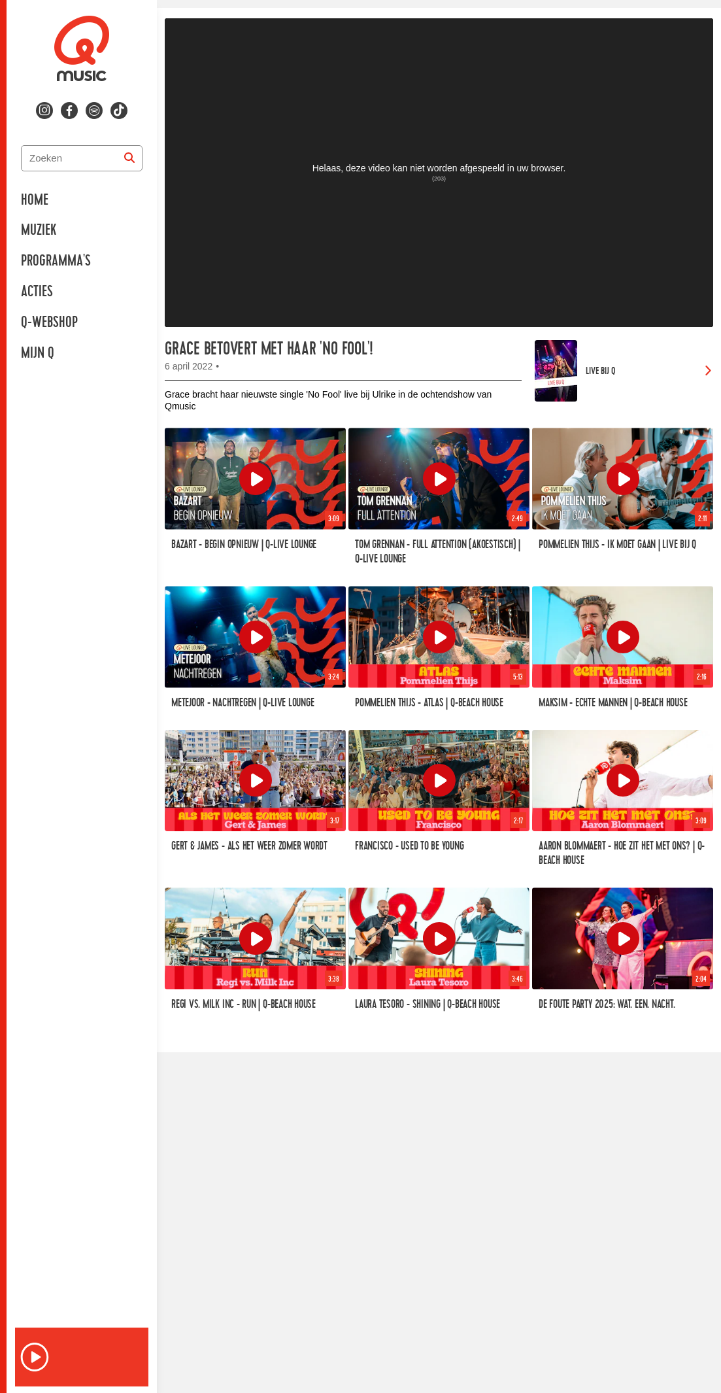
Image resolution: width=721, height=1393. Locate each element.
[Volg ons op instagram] (44, 110)
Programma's (56, 261)
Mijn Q (37, 353)
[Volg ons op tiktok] (118, 110)
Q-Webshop (49, 322)
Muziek (38, 230)
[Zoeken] (129, 158)
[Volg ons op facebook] (69, 110)
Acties (37, 291)
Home (34, 200)
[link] (624, 371)
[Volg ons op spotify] (94, 110)
